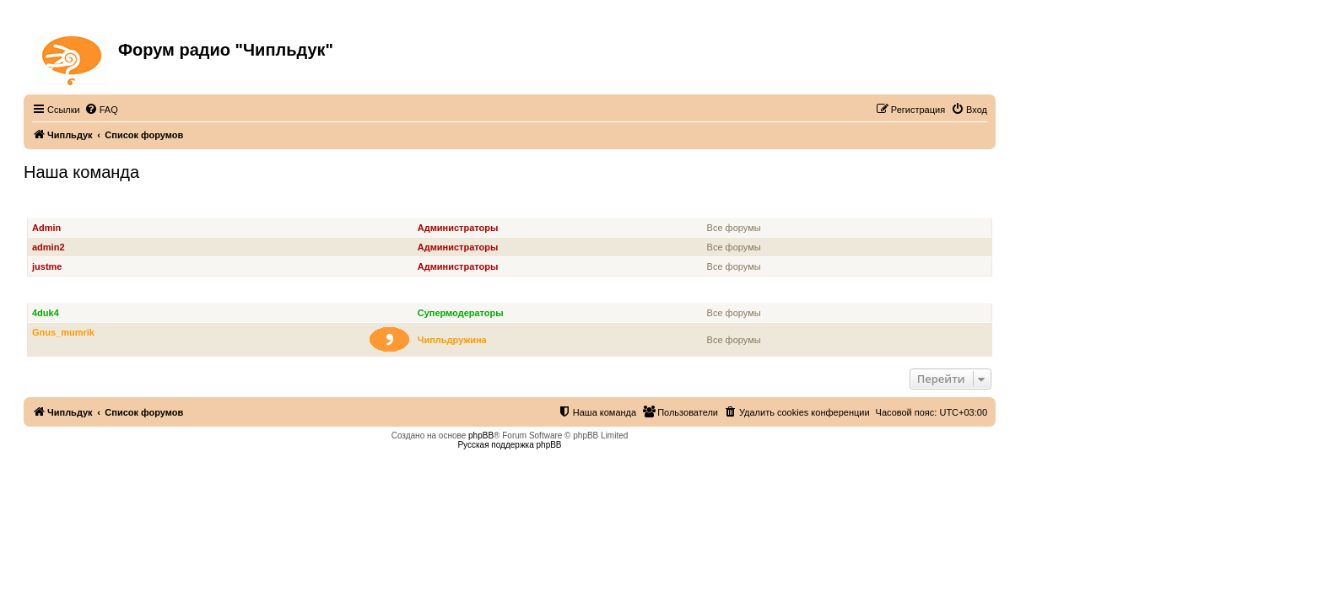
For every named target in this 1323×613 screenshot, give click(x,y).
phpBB (481, 435)
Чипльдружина (452, 340)
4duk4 (45, 313)
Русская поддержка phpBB (509, 444)
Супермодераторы (74, 293)
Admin (46, 228)
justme (47, 266)
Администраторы (71, 208)
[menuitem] (101, 109)
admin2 (48, 247)
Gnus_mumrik (63, 332)
